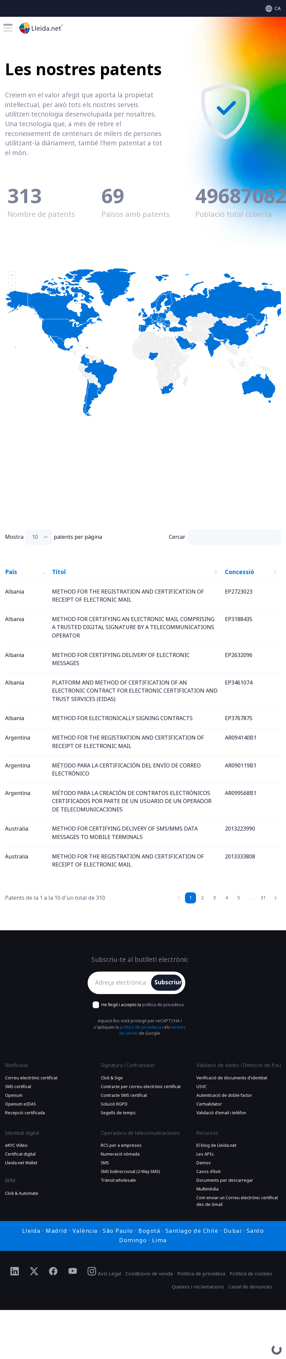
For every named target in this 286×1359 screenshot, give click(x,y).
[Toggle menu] (8, 28)
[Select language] (273, 8)
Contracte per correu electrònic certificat (141, 1087)
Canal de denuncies (250, 1287)
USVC (201, 1087)
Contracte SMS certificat (124, 1095)
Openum (13, 1095)
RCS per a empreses (121, 1145)
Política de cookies (251, 1273)
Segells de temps (118, 1113)
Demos (203, 1163)
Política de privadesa (201, 1273)
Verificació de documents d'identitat (231, 1078)
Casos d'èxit (208, 1172)
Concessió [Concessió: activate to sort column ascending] (239, 572)
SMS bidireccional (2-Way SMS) (130, 1172)
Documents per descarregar (224, 1180)
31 (263, 897)
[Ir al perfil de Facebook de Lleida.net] (53, 1271)
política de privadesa (163, 1004)
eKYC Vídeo (16, 1145)
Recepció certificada (25, 1113)
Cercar (225, 537)
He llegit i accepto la (142, 1004)
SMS (105, 1163)
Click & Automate (21, 1193)
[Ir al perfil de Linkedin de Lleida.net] (15, 1271)
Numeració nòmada (120, 1154)
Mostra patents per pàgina (53, 537)
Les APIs (205, 1154)
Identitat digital (22, 1133)
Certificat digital (20, 1154)
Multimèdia (207, 1189)
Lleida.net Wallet (21, 1163)
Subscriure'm (168, 982)
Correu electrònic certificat (31, 1078)
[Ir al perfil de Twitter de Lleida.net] (34, 1271)
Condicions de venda (149, 1273)
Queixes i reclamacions (198, 1287)
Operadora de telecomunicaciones (140, 1133)
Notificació (16, 1065)
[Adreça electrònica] (121, 983)
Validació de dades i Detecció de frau (238, 1065)
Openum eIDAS (20, 1104)
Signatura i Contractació (127, 1065)
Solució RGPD (114, 1104)
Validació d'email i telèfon (221, 1113)
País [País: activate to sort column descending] (11, 572)
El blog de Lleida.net (216, 1145)
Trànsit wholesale (118, 1180)
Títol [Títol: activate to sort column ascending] (59, 572)
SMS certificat (18, 1087)
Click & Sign (112, 1078)
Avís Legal (109, 1273)
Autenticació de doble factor (224, 1095)
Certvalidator (209, 1104)
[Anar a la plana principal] (41, 28)
